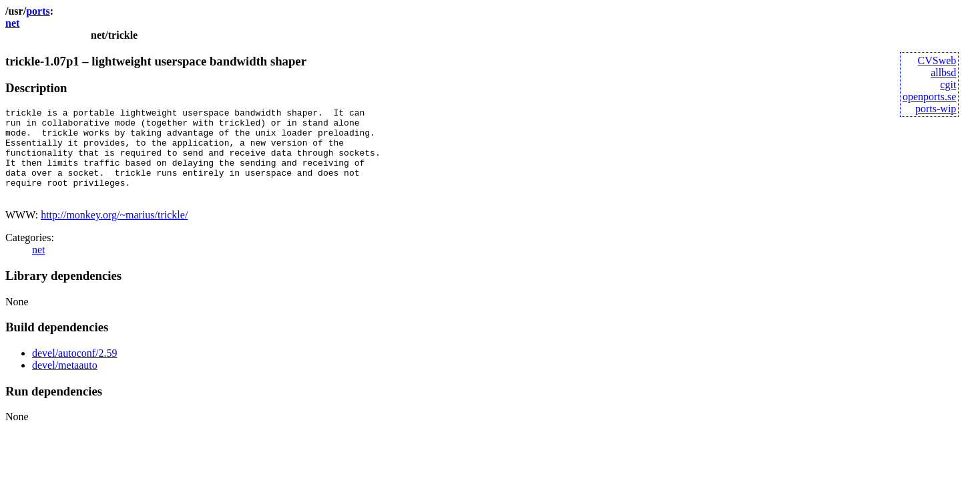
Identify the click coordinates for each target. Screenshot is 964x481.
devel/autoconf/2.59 (74, 371)
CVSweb (937, 60)
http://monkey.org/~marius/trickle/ (114, 232)
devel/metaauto (64, 383)
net (12, 23)
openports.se (929, 96)
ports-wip (935, 108)
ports (38, 11)
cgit (948, 84)
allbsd (943, 72)
